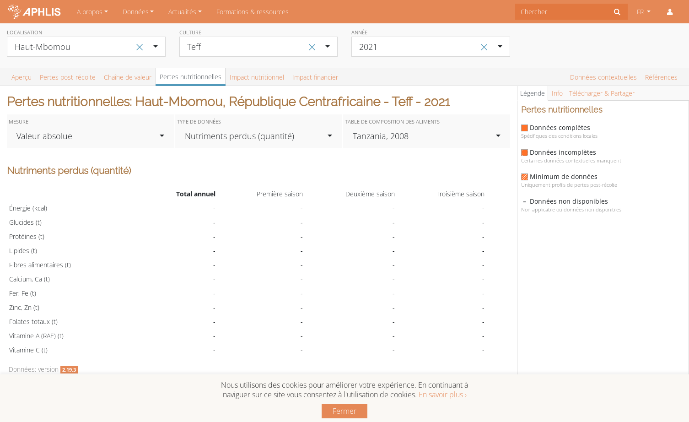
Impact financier (315, 77)
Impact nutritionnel (257, 77)
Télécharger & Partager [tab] (602, 93)
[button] (670, 12)
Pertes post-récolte (68, 77)
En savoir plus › (443, 395)
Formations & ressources (252, 11)
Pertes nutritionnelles (190, 76)
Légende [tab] (532, 93)
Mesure (18, 121)
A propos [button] (89, 11)
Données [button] (136, 11)
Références (661, 77)
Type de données (199, 121)
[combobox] (561, 12)
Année (359, 32)
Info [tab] (557, 93)
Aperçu (21, 77)
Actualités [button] (182, 11)
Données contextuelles (603, 77)
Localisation (24, 32)
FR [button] (641, 11)
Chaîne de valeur (127, 77)
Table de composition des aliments (392, 121)
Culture (190, 32)
